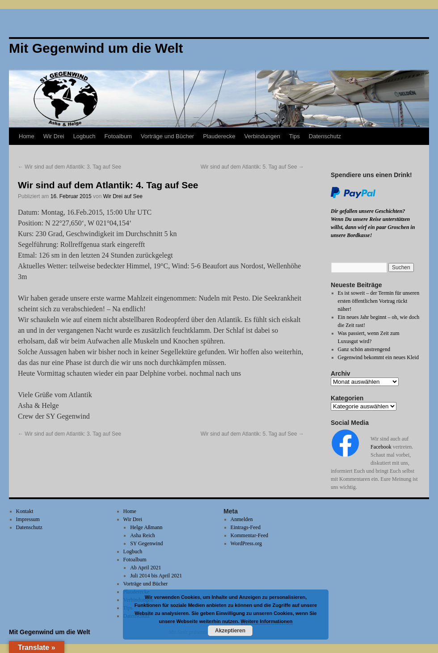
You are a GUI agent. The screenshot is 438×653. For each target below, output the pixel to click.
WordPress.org (246, 543)
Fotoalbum (118, 136)
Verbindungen (262, 136)
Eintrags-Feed (246, 527)
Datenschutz (325, 136)
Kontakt (25, 511)
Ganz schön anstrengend (364, 349)
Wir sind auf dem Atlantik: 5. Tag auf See (252, 167)
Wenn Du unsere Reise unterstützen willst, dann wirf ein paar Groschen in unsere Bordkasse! (373, 227)
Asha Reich (142, 535)
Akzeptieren (230, 631)
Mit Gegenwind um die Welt (49, 632)
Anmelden (242, 519)
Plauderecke (219, 136)
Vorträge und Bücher (167, 136)
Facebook (381, 447)
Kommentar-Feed (249, 535)
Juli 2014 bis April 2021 (156, 575)
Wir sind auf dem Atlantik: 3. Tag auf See (69, 167)
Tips (294, 136)
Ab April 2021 (145, 567)
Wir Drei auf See (123, 196)
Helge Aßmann (146, 527)
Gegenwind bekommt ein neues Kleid (378, 357)
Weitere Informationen (267, 621)
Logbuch (84, 136)
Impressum (28, 519)
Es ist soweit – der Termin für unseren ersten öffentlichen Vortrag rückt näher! (379, 301)
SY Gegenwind (146, 543)
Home (26, 136)
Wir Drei (53, 136)
